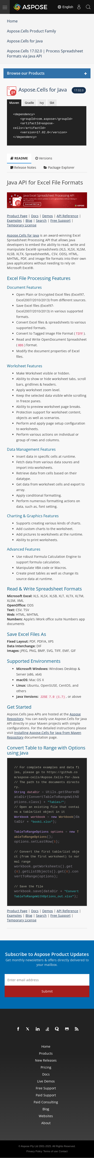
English (65, 7)
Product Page (17, 216)
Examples (14, 220)
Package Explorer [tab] (59, 167)
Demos (47, 216)
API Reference (67, 216)
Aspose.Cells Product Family (31, 31)
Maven (14, 103)
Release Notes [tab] (23, 167)
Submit (47, 991)
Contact (63, 1151)
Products (46, 1053)
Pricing (46, 1067)
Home (12, 21)
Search (41, 220)
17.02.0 (79, 90)
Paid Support (46, 1095)
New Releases (46, 1060)
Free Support (60, 220)
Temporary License (21, 225)
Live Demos (46, 1081)
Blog (29, 220)
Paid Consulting (46, 1102)
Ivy (42, 103)
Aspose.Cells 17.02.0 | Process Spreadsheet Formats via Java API (45, 53)
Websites (46, 1116)
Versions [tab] (43, 158)
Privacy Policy (34, 1151)
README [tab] (19, 158)
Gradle (29, 103)
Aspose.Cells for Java (25, 41)
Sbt (52, 103)
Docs (35, 216)
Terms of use (50, 1151)
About (46, 1123)
